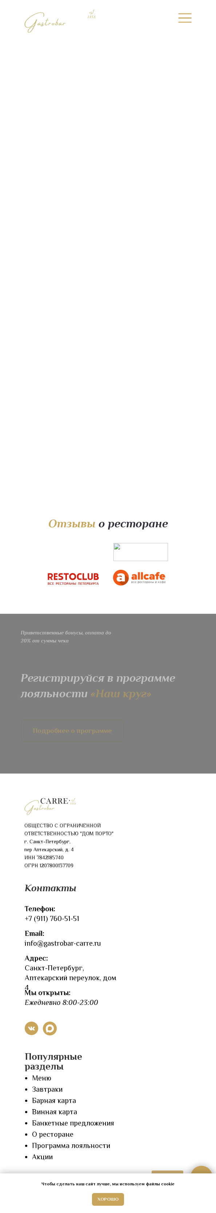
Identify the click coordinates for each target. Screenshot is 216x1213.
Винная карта (54, 1112)
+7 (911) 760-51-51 (52, 918)
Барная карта (54, 1100)
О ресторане (52, 1134)
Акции (42, 1157)
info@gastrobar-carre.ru (63, 943)
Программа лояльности (71, 1145)
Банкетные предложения (73, 1123)
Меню (41, 1078)
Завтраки (47, 1089)
